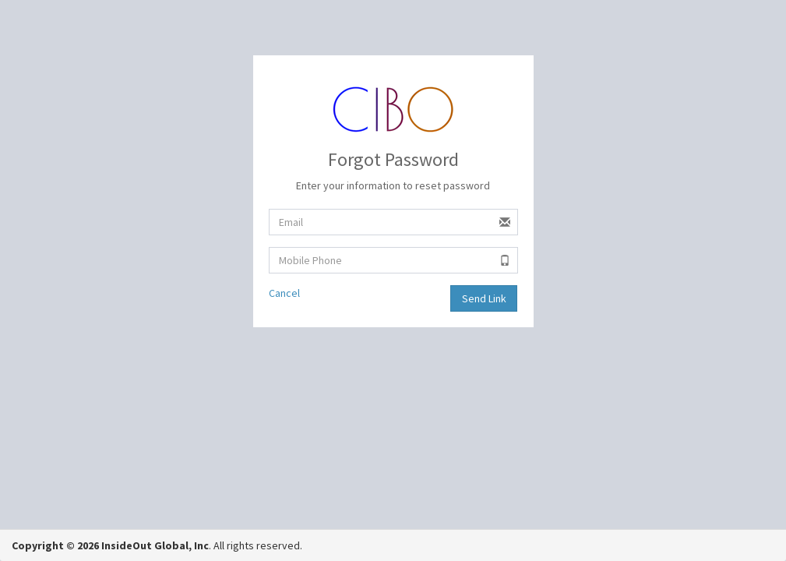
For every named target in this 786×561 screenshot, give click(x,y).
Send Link (484, 298)
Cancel (284, 293)
